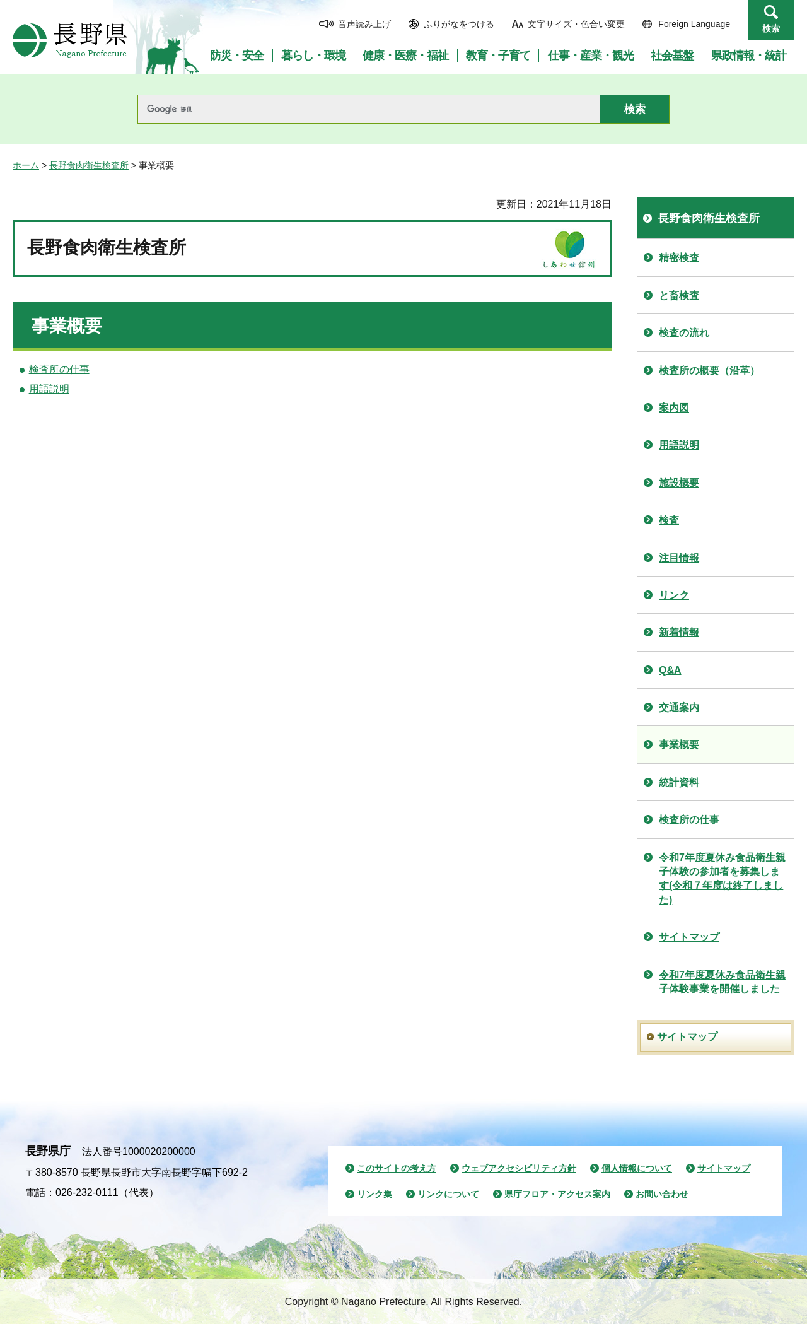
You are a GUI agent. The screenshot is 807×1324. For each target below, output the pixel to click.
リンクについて (448, 1194)
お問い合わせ (662, 1194)
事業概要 (679, 744)
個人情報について (636, 1168)
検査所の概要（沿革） (709, 370)
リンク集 (374, 1194)
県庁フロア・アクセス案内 (557, 1194)
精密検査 (679, 257)
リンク (674, 595)
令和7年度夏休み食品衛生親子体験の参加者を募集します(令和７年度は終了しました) (722, 878)
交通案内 (679, 707)
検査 (669, 520)
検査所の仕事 (59, 369)
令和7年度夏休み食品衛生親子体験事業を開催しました (722, 982)
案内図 (674, 407)
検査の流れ (684, 332)
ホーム (26, 165)
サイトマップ (689, 937)
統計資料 (679, 782)
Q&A (670, 670)
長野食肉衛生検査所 (89, 165)
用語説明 (49, 389)
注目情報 (679, 558)
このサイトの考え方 (396, 1168)
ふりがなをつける (459, 24)
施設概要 (679, 482)
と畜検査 (679, 295)
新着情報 (679, 632)
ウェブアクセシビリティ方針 (519, 1168)
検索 (771, 28)
